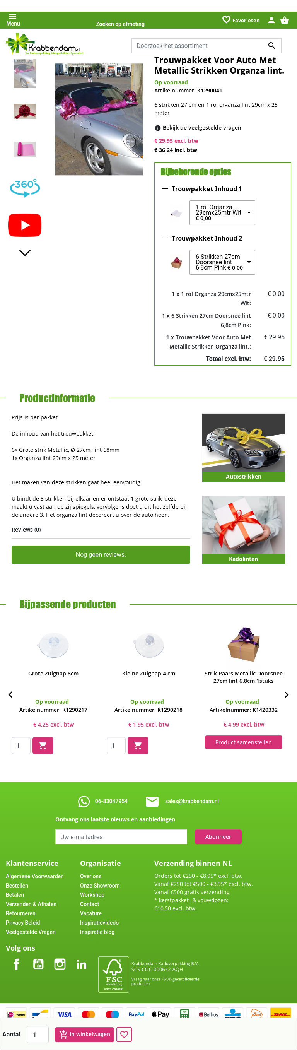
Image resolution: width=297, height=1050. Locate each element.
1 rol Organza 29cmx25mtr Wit (218, 213)
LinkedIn (81, 957)
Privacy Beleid (23, 923)
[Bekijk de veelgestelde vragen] (202, 127)
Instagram (60, 957)
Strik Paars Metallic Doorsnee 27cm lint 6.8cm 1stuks (244, 677)
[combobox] (206, 45)
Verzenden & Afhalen (31, 904)
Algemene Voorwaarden (35, 876)
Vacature (91, 913)
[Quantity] (21, 745)
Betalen (15, 895)
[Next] (286, 695)
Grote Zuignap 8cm (53, 673)
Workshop (92, 895)
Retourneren (21, 913)
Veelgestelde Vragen (31, 932)
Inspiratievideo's (99, 923)
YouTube (38, 957)
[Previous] (10, 695)
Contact (89, 904)
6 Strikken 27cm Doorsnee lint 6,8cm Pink (219, 262)
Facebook (16, 957)
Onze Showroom (100, 885)
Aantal (11, 1034)
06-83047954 (111, 801)
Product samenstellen (243, 742)
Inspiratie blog (97, 932)
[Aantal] (37, 1034)
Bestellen (17, 885)
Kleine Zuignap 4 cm (148, 673)
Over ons (90, 876)
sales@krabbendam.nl (192, 801)
